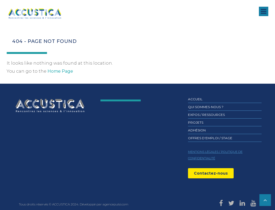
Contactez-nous (211, 173)
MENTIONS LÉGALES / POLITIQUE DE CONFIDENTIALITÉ (215, 155)
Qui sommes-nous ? (205, 107)
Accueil (195, 99)
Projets (195, 122)
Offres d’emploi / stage (210, 138)
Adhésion (197, 130)
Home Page (60, 71)
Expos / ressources (206, 115)
